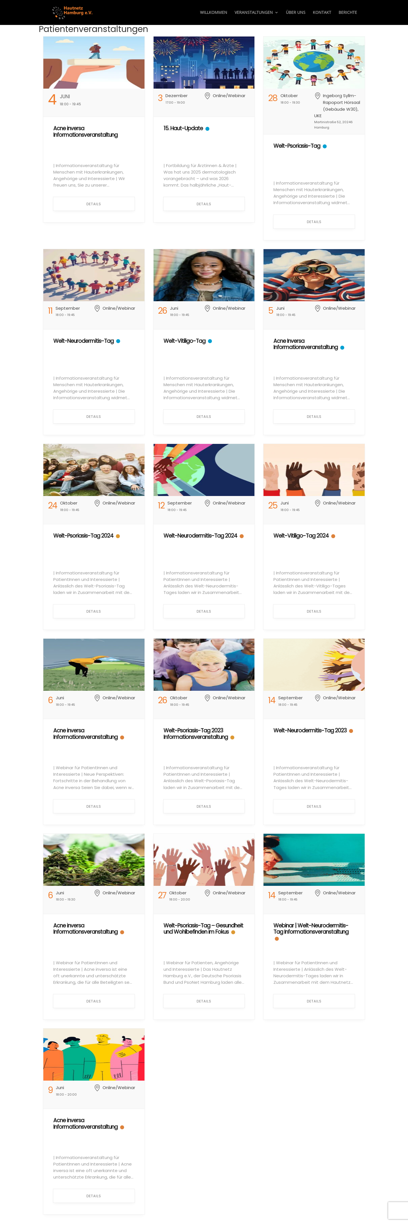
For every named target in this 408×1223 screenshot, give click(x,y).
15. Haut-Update (183, 128)
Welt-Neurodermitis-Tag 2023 (310, 730)
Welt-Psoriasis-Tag (296, 146)
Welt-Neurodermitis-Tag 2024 (200, 536)
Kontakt (322, 12)
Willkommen (213, 12)
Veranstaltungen (254, 12)
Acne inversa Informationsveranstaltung (85, 132)
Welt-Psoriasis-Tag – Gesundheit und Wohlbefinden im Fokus (203, 929)
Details (93, 204)
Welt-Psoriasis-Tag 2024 (83, 536)
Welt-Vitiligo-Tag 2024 (301, 536)
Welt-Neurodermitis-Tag (83, 341)
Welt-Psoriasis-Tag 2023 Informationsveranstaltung (195, 734)
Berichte (348, 12)
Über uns (295, 12)
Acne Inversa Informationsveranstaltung (305, 344)
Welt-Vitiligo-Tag (184, 341)
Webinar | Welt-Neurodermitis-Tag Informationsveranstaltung (310, 929)
